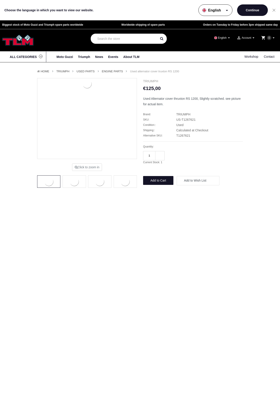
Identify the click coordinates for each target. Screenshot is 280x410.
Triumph (84, 57)
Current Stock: (152, 162)
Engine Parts (112, 71)
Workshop (251, 56)
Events (113, 57)
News (99, 57)
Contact (269, 56)
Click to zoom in (87, 167)
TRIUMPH (62, 71)
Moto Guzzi (64, 57)
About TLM (131, 57)
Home (45, 71)
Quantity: (148, 146)
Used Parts (86, 71)
